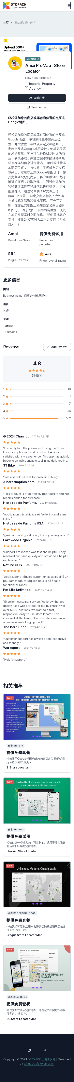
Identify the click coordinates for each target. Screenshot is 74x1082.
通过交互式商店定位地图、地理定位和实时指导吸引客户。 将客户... (36, 1011)
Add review (57, 346)
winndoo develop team (39, 1063)
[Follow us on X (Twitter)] (45, 1050)
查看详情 (37, 97)
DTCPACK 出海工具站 (41, 1059)
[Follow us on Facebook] (37, 1050)
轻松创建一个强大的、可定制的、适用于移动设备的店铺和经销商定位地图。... (36, 844)
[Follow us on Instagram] (29, 1050)
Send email (37, 107)
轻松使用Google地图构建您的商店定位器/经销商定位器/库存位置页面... (36, 760)
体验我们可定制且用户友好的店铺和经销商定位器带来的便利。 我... (36, 928)
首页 (6, 22)
